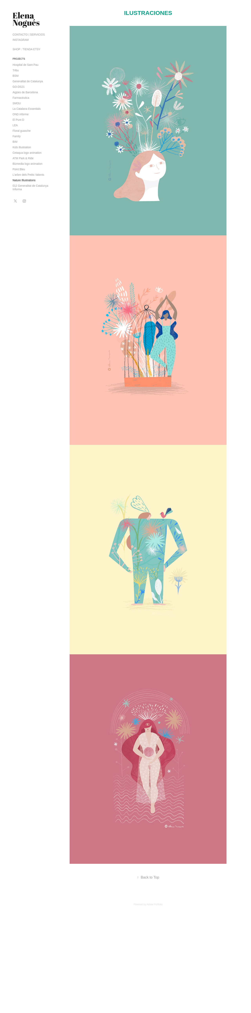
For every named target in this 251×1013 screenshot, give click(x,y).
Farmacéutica (21, 97)
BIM (15, 141)
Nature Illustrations (24, 180)
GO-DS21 (19, 86)
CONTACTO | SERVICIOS (29, 34)
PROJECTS (19, 59)
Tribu (16, 70)
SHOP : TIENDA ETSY (26, 49)
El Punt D (18, 119)
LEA (15, 125)
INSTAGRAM (21, 39)
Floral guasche (22, 130)
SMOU (17, 103)
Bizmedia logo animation (28, 163)
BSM (15, 75)
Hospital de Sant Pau (25, 64)
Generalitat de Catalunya (28, 81)
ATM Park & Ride (23, 158)
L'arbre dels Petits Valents (28, 174)
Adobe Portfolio (154, 904)
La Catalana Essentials (27, 108)
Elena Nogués (26, 19)
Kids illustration (22, 147)
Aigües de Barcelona (25, 92)
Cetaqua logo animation (27, 152)
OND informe (21, 114)
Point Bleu (19, 169)
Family (17, 136)
